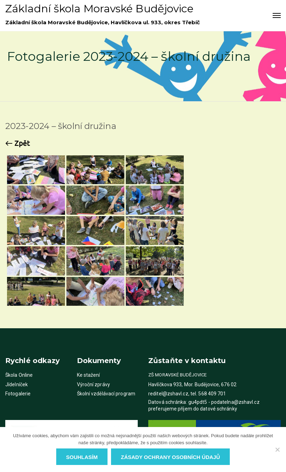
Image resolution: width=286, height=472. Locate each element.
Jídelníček (16, 384)
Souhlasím (82, 457)
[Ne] (277, 449)
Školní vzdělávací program (106, 393)
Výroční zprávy (93, 384)
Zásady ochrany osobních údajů (170, 457)
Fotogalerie (18, 393)
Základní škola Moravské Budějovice (99, 8)
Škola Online (19, 375)
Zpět (18, 143)
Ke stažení (88, 375)
